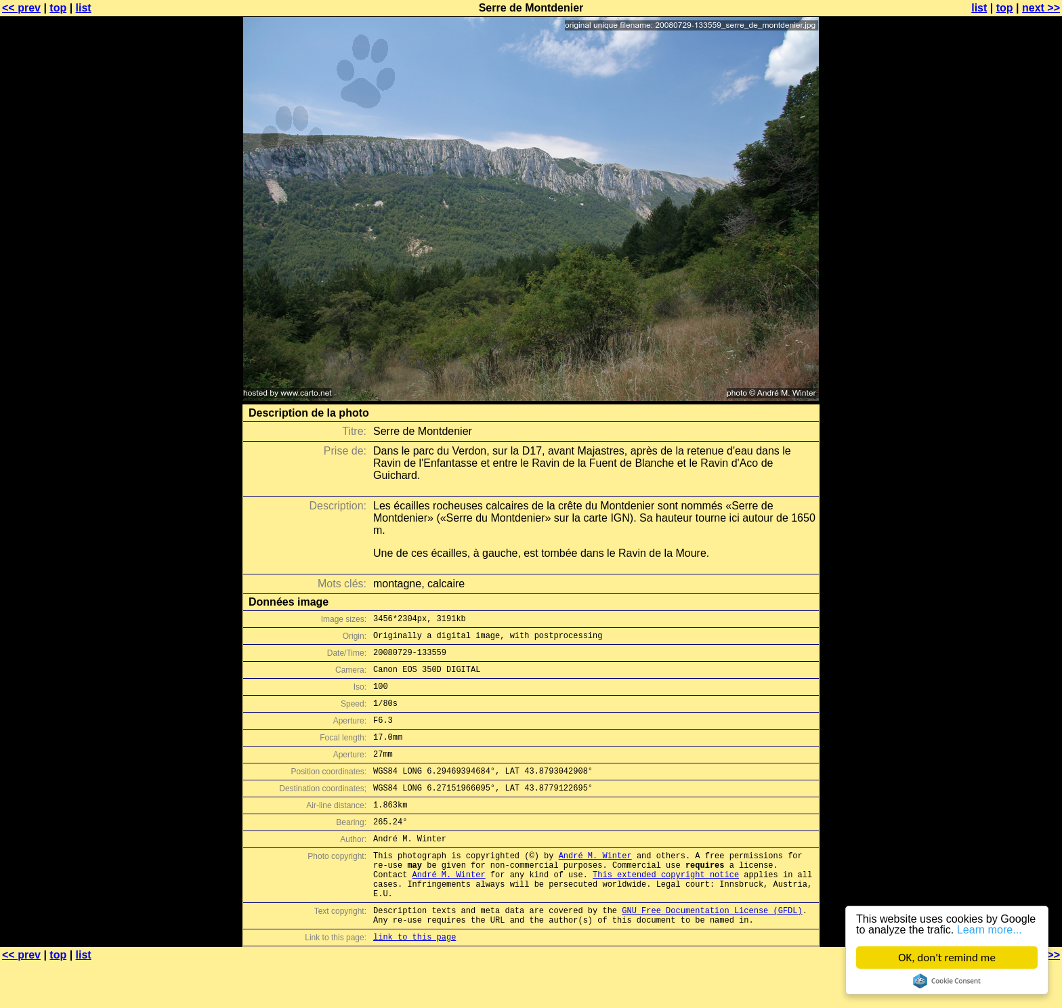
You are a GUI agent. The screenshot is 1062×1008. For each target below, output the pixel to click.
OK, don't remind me (947, 957)
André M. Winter (595, 885)
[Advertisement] (1007, 335)
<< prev (21, 8)
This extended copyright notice (666, 909)
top (57, 8)
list (83, 8)
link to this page (414, 981)
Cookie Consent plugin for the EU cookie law (947, 980)
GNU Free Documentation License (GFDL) (712, 951)
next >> (1041, 8)
